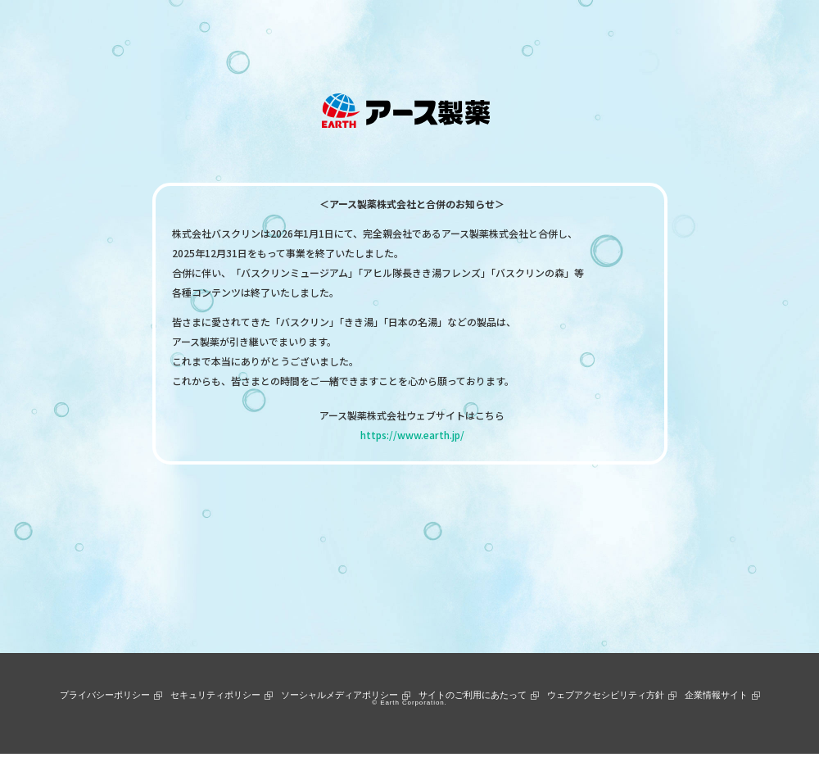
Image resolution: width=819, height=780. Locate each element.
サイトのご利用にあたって (473, 695)
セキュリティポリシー (215, 695)
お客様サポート (456, 36)
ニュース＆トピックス (351, 36)
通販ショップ (541, 36)
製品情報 (262, 36)
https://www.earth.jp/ (412, 435)
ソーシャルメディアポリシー (339, 695)
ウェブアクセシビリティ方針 (605, 695)
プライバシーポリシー (105, 695)
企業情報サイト (716, 695)
